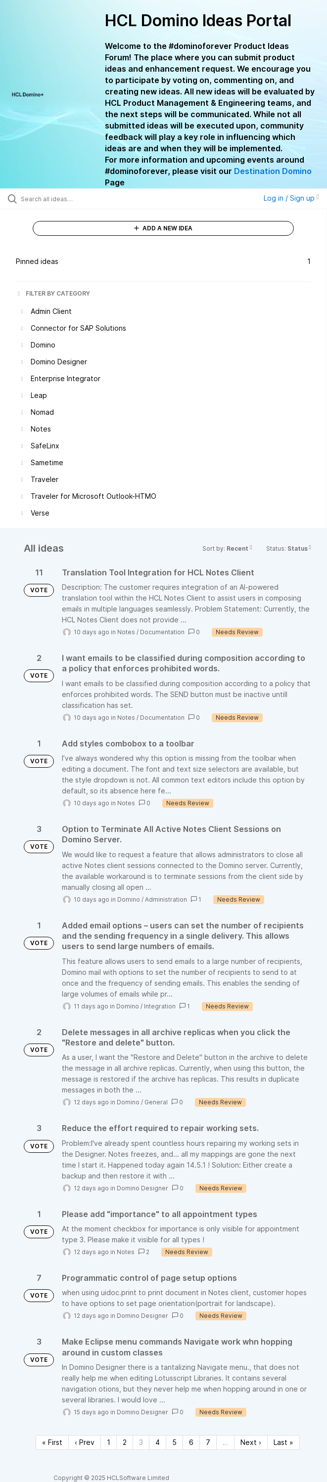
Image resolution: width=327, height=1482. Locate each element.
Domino (128, 899)
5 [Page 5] (174, 1442)
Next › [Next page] (250, 1442)
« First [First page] (52, 1442)
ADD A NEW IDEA (163, 228)
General (156, 1102)
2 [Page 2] (125, 1442)
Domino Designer (142, 1188)
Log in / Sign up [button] (291, 198)
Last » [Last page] (283, 1442)
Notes (126, 632)
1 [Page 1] (108, 1442)
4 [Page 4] (157, 1442)
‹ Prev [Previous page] (84, 1442)
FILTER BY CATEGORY (53, 293)
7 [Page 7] (208, 1442)
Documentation (162, 632)
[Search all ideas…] (77, 199)
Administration (166, 899)
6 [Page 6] (191, 1442)
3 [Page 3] (141, 1442)
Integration (160, 1006)
